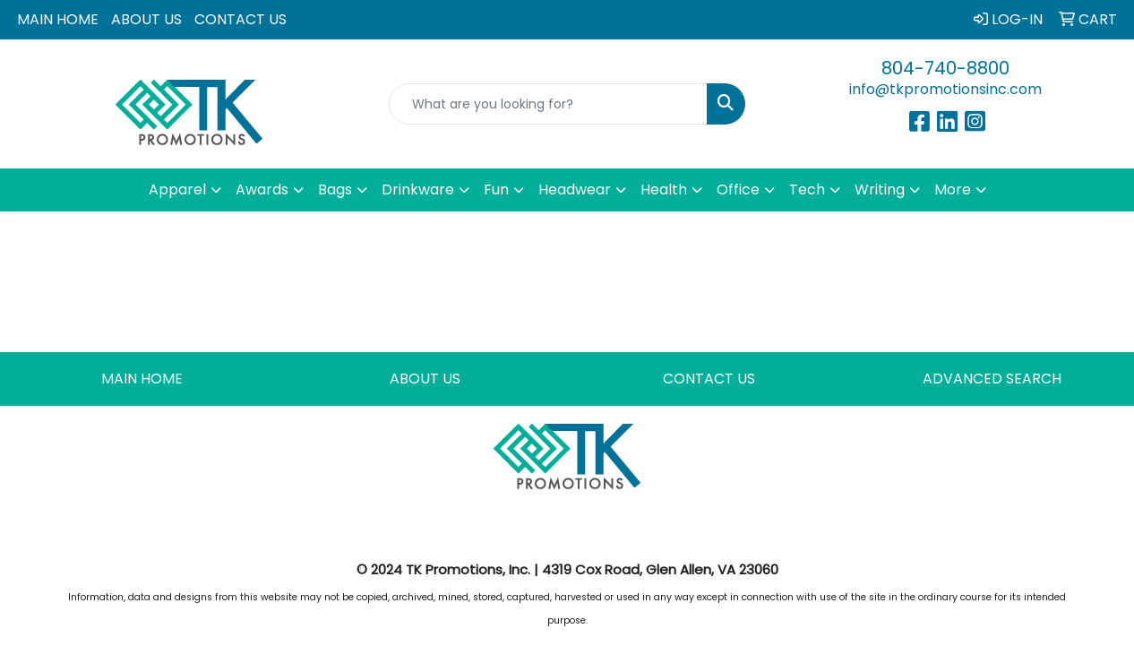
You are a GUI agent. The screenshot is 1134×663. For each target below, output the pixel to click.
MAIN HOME (58, 19)
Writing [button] (880, 189)
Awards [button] (262, 189)
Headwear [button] (574, 189)
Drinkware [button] (418, 189)
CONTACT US (240, 19)
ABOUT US (146, 19)
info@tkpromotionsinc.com (945, 89)
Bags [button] (335, 189)
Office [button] (738, 189)
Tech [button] (807, 189)
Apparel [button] (177, 189)
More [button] (952, 189)
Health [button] (663, 189)
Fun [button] (496, 189)
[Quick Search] (548, 104)
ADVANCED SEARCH (992, 378)
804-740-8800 (945, 68)
